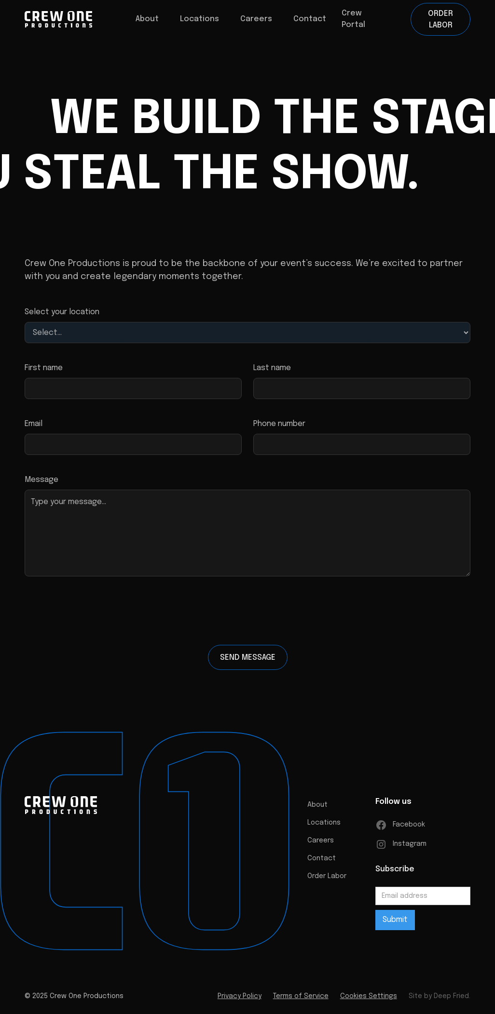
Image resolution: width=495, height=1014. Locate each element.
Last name (272, 368)
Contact (309, 19)
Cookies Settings (368, 999)
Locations (199, 19)
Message (41, 480)
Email (33, 424)
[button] (147, 19)
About (317, 807)
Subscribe (394, 872)
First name (44, 368)
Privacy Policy (239, 999)
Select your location (62, 312)
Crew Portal (353, 19)
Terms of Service (301, 999)
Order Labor (440, 19)
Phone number (279, 424)
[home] (58, 19)
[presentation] (247, 614)
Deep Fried (451, 999)
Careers (320, 843)
